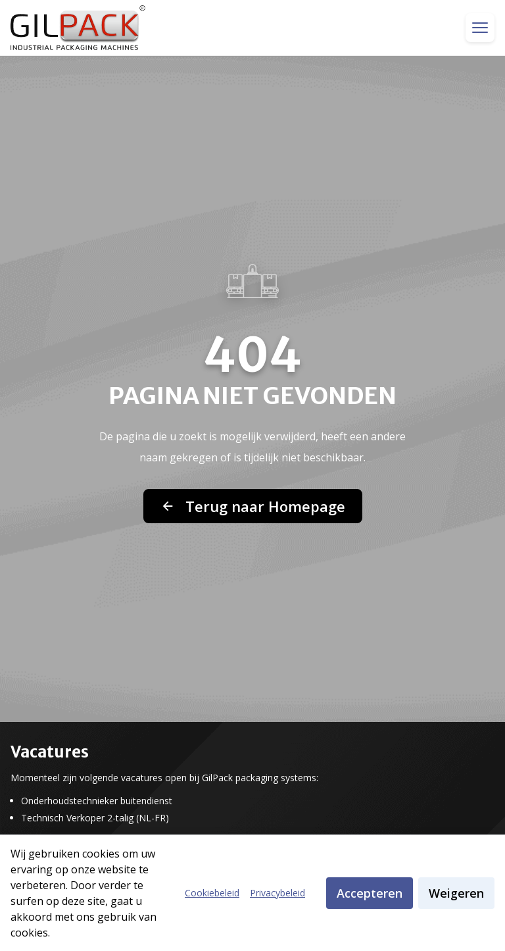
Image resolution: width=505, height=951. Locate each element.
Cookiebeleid (212, 893)
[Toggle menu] (480, 27)
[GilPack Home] (78, 27)
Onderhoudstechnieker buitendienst (96, 801)
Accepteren (369, 893)
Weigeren (456, 893)
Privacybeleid (277, 893)
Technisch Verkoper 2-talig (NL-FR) (95, 818)
